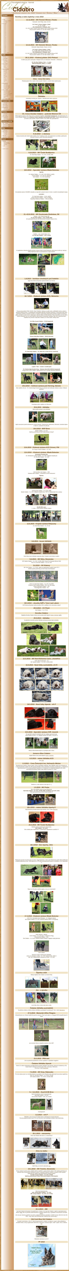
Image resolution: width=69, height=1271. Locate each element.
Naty (5, 66)
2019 (5, 33)
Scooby (5, 61)
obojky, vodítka (7, 20)
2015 (5, 38)
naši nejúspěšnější (8, 119)
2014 (5, 40)
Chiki (5, 74)
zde (49, 1166)
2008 (5, 47)
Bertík (5, 71)
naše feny (5, 104)
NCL (5, 97)
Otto (5, 77)
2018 (5, 34)
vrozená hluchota (8, 93)
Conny (5, 132)
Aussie (5, 70)
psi (4, 145)
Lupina (5, 72)
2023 (5, 28)
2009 (5, 46)
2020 (5, 32)
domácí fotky (7, 87)
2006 (5, 50)
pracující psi (7, 85)
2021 (5, 31)
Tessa (5, 67)
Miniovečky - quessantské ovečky (7, 143)
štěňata (4, 56)
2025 (5, 26)
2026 (5, 24)
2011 (5, 43)
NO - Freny (5, 123)
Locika (5, 134)
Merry (5, 75)
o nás (4, 19)
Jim (4, 81)
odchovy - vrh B (6, 126)
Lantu (5, 79)
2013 (5, 41)
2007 (5, 49)
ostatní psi (6, 88)
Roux (5, 62)
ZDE (43, 556)
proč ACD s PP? (6, 98)
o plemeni (5, 58)
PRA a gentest (7, 94)
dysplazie (6, 96)
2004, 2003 (6, 52)
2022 (5, 29)
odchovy (6, 84)
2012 (5, 42)
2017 (5, 36)
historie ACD (7, 92)
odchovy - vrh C (6, 124)
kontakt (5, 22)
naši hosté (5, 105)
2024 (5, 27)
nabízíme (55, 98)
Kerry (5, 65)
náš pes (4, 135)
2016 (5, 37)
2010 (5, 45)
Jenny (5, 80)
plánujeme (62, 1010)
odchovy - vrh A (6, 137)
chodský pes (7, 109)
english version (5, 148)
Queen (5, 76)
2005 (5, 51)
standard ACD (7, 91)
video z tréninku (54, 615)
